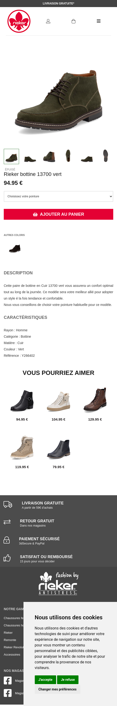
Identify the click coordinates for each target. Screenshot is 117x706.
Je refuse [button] (68, 680)
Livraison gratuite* (58, 3)
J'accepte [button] (46, 680)
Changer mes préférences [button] (58, 689)
